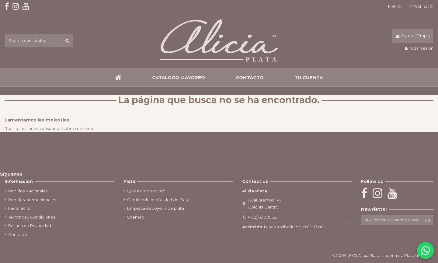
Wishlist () (421, 6)
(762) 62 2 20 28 (261, 217)
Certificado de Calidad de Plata (157, 199)
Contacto (17, 234)
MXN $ (395, 6)
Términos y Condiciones (31, 217)
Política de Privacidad (29, 225)
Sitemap (134, 217)
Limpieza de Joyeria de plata (154, 208)
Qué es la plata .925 (145, 190)
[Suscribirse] (427, 220)
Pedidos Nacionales (27, 190)
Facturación (20, 208)
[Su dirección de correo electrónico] (390, 220)
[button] (178, 77)
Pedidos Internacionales (32, 199)
